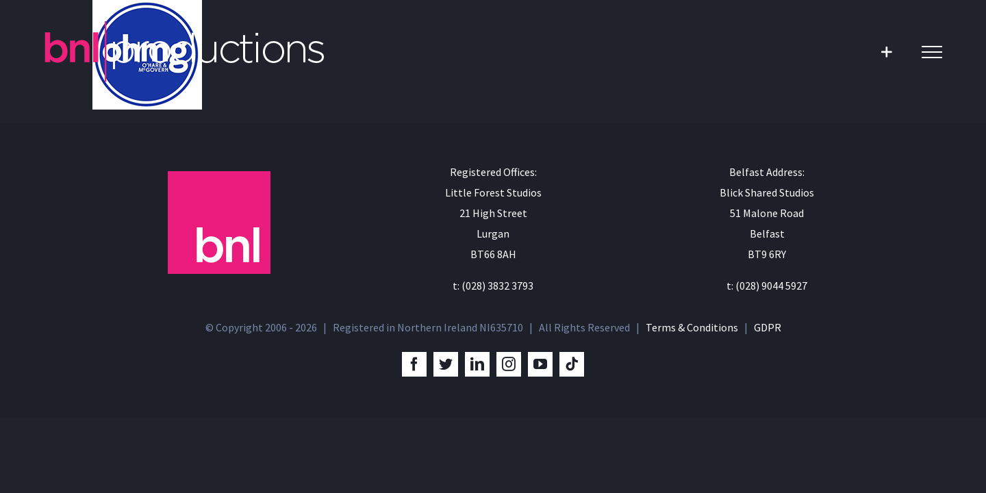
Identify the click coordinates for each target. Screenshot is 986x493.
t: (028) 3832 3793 (493, 285)
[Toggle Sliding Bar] (886, 51)
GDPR (767, 327)
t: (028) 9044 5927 (766, 285)
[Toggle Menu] (932, 52)
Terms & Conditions (692, 327)
